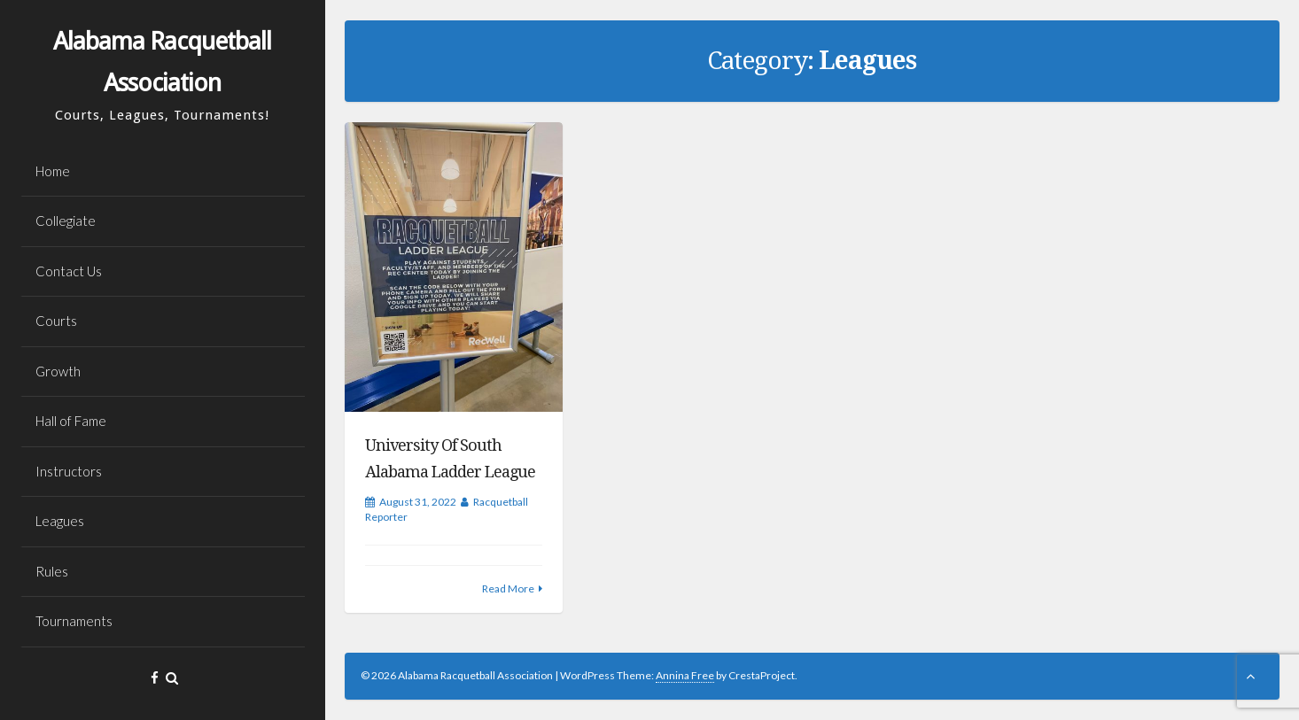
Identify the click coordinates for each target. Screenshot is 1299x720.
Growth (58, 371)
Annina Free (685, 675)
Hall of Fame (70, 421)
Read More (508, 588)
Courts (56, 321)
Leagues (59, 521)
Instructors (68, 471)
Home (52, 171)
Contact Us (68, 271)
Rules (51, 571)
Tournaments (74, 621)
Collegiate (65, 220)
